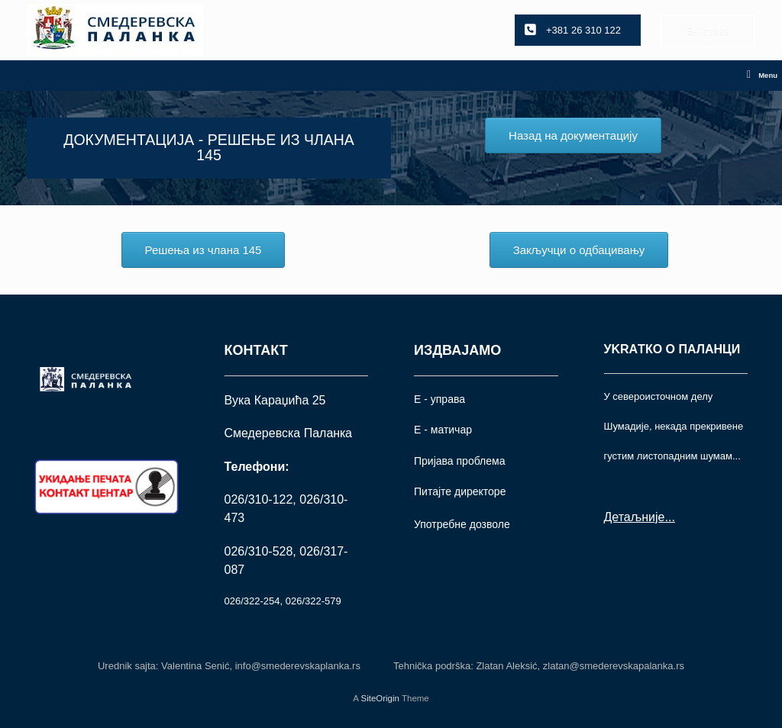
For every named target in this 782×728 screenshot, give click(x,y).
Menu (762, 75)
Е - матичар (443, 430)
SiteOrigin (379, 698)
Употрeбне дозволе (462, 524)
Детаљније (634, 517)
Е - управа (439, 399)
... (669, 517)
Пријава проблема (459, 461)
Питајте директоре (460, 491)
